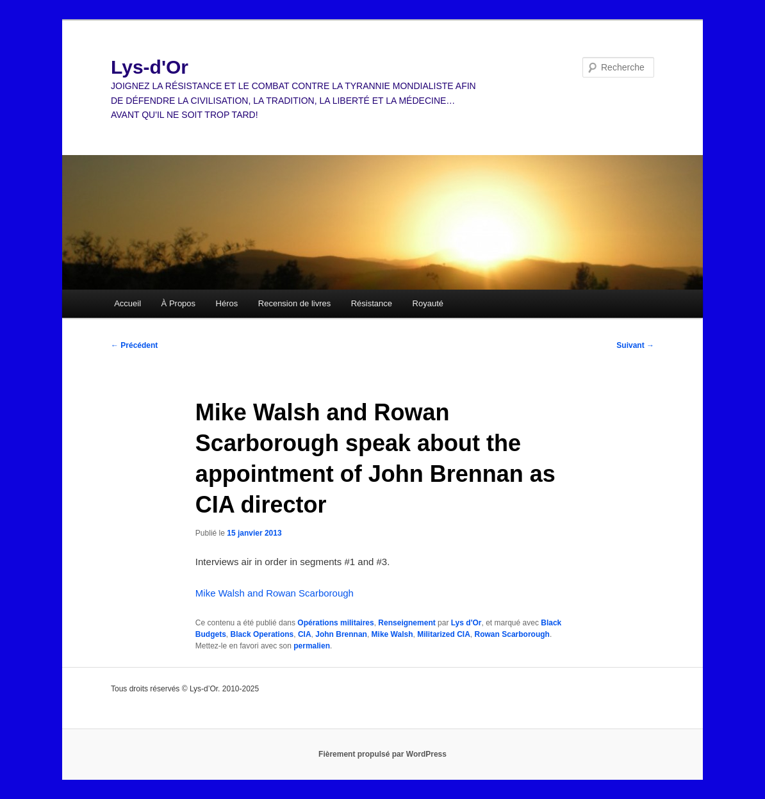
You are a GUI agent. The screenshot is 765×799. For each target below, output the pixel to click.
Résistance (371, 303)
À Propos (178, 303)
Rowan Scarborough (512, 634)
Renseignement (406, 622)
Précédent (134, 345)
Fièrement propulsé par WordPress (382, 754)
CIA (304, 634)
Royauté (428, 303)
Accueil (127, 303)
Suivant (635, 345)
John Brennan (341, 634)
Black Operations (262, 634)
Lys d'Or (466, 622)
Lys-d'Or (149, 67)
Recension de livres (294, 303)
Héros (227, 303)
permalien (311, 645)
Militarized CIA (443, 634)
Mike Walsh (392, 634)
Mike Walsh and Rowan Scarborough (274, 593)
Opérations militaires (335, 622)
